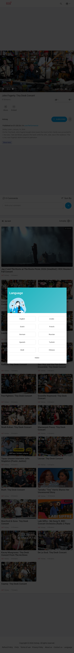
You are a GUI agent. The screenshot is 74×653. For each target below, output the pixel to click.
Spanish (22, 342)
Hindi (22, 350)
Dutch (22, 327)
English (22, 319)
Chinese (52, 350)
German (22, 334)
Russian (52, 334)
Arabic (51, 319)
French (51, 327)
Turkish (52, 342)
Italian (37, 358)
